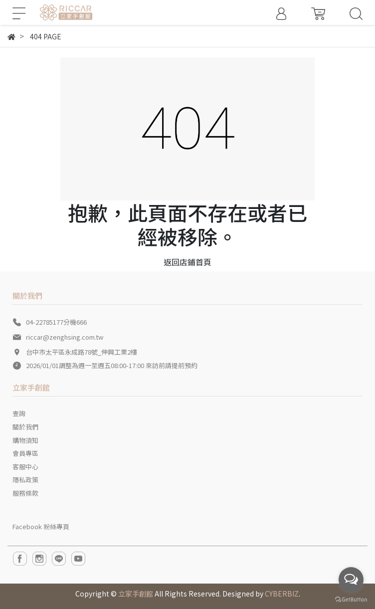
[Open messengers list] (351, 579)
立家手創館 (135, 594)
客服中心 (25, 466)
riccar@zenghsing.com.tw (64, 337)
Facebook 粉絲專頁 (40, 526)
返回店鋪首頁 (187, 262)
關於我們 (25, 426)
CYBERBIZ (282, 594)
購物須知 (25, 440)
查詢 (18, 413)
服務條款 (25, 493)
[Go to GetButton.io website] (351, 599)
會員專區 (25, 453)
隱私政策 (25, 479)
